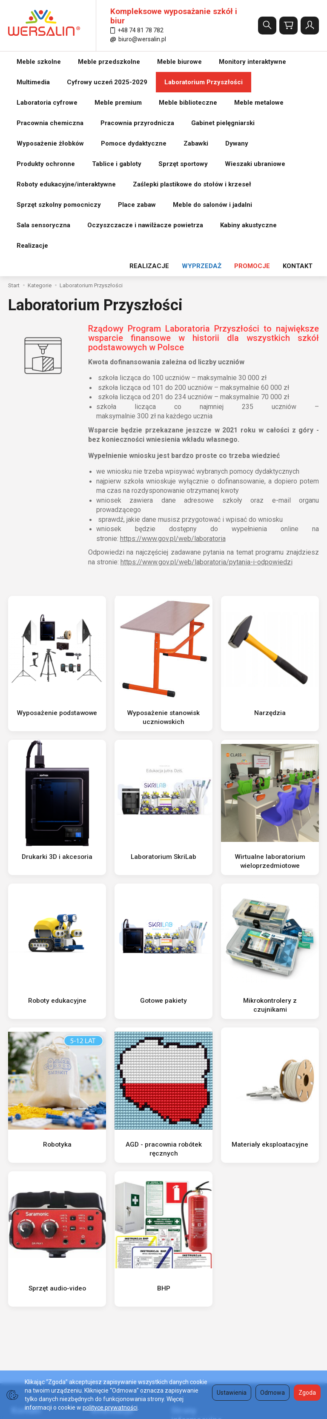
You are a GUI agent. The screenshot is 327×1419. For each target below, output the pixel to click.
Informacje (108, 1202)
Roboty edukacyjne (57, 795)
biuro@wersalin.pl (138, 39)
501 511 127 (32, 1255)
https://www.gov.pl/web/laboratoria (173, 334)
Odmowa (272, 1392)
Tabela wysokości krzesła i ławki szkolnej (203, 1269)
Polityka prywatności (195, 1244)
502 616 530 (32, 1245)
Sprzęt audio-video (57, 1083)
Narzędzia (269, 508)
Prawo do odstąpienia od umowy (121, 1260)
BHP (163, 1083)
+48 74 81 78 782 (137, 30)
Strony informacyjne (193, 1207)
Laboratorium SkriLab (163, 652)
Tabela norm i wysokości (200, 1234)
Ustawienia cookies (113, 1306)
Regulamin (102, 1235)
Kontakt (22, 1202)
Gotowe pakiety (164, 795)
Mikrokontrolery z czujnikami (270, 795)
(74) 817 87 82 (34, 1234)
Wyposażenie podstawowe (57, 508)
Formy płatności (189, 1255)
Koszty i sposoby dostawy (122, 1274)
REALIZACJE (149, 62)
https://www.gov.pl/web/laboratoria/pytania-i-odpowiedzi (206, 358)
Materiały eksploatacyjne (270, 939)
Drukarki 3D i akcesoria (57, 652)
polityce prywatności (110, 1407)
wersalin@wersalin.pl (41, 1265)
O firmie (98, 1225)
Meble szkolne (39, 62)
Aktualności (103, 1295)
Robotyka (57, 939)
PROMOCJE (252, 62)
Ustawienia (232, 1392)
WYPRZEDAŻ (201, 62)
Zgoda (307, 1392)
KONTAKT (298, 62)
